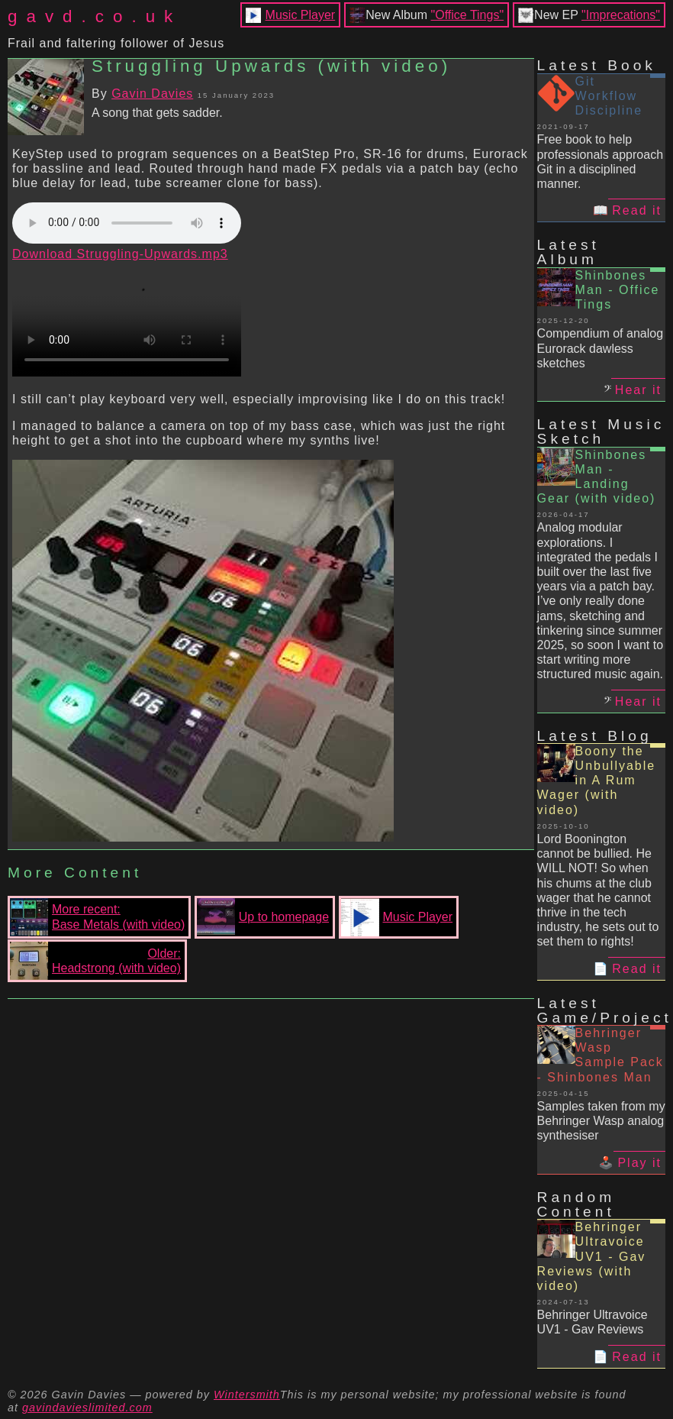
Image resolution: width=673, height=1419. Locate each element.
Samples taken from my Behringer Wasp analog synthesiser (601, 1121)
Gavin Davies (152, 93)
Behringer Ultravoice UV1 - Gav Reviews (592, 1322)
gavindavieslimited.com (87, 1407)
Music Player (301, 14)
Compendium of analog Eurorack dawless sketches (600, 348)
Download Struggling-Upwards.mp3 (120, 253)
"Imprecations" (620, 14)
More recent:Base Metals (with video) (97, 917)
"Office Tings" (467, 14)
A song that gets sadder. (157, 112)
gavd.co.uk (95, 16)
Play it (639, 1162)
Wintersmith (247, 1394)
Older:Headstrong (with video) (95, 961)
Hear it (638, 389)
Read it (637, 210)
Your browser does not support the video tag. (126, 319)
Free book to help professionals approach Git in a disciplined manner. (600, 161)
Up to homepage (263, 917)
